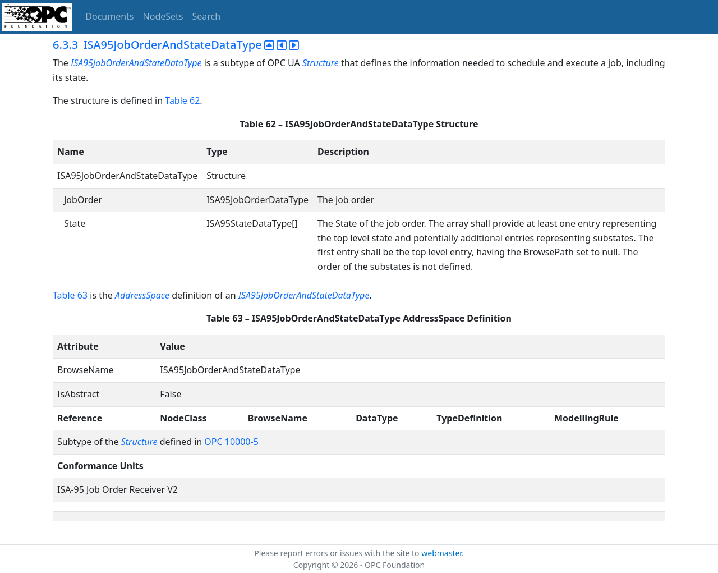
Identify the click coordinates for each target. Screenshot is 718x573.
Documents (109, 16)
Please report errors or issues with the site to (337, 553)
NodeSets (163, 16)
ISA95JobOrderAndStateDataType (136, 63)
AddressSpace (142, 295)
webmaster (441, 553)
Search (206, 16)
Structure (320, 63)
